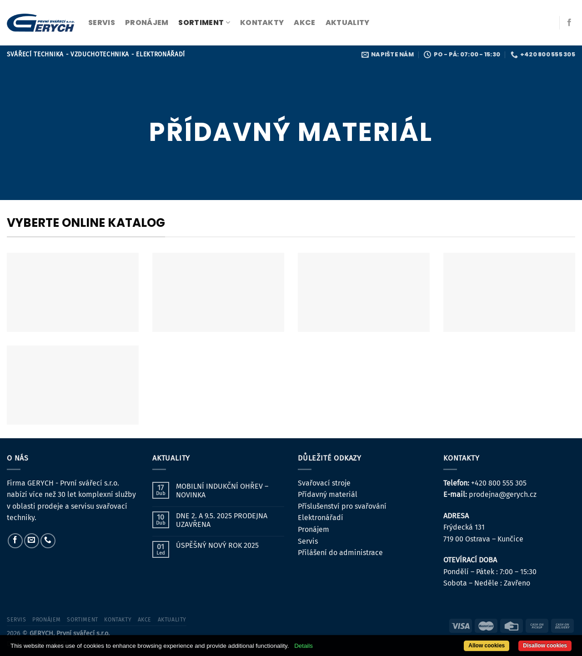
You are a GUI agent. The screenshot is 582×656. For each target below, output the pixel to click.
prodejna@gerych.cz (503, 494)
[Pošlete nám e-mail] (31, 540)
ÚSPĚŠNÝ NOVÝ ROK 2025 (217, 545)
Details (303, 645)
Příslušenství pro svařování (342, 506)
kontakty (262, 22)
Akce (304, 22)
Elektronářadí (320, 517)
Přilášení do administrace (340, 552)
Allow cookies (486, 645)
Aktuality (348, 22)
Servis (308, 541)
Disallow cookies (545, 645)
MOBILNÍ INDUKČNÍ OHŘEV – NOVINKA (222, 490)
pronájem (147, 22)
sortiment (204, 22)
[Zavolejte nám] (47, 540)
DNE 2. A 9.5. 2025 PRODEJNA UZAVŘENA (221, 520)
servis (101, 22)
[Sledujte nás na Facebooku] (569, 23)
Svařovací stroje (324, 483)
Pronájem (313, 529)
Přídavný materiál (327, 494)
